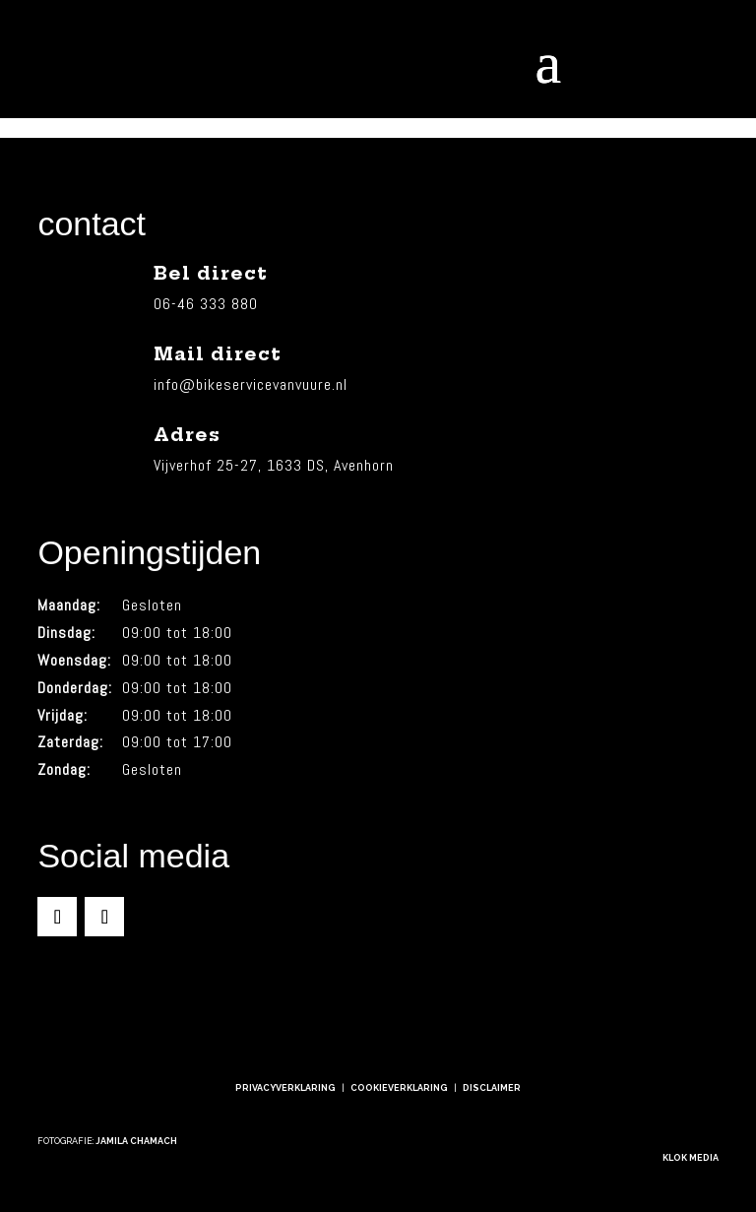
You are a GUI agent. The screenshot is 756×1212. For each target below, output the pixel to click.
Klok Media (690, 1158)
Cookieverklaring (399, 1088)
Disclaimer (492, 1088)
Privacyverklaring (285, 1088)
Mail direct (218, 354)
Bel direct (211, 273)
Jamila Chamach (136, 1141)
